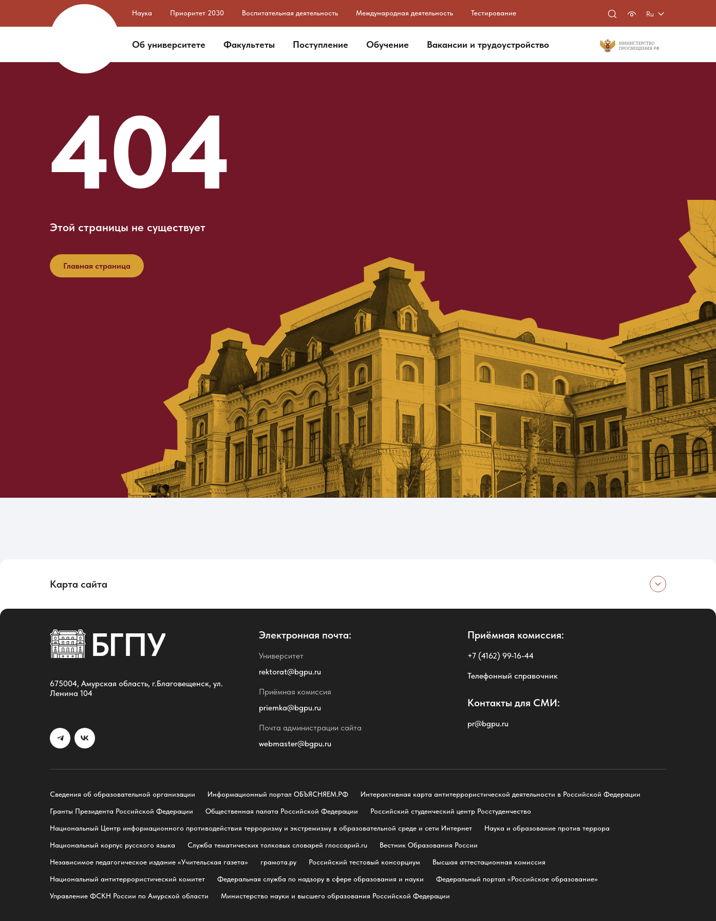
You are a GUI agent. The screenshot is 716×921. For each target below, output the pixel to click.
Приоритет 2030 (197, 13)
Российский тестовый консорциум (364, 862)
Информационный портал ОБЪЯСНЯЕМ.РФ (278, 794)
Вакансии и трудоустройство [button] (488, 44)
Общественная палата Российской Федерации (281, 811)
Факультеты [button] (249, 44)
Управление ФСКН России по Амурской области (129, 896)
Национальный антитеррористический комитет (127, 879)
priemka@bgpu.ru (290, 707)
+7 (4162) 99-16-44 (500, 656)
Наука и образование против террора (547, 828)
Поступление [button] (320, 44)
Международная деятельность (404, 13)
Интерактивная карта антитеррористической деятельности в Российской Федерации (500, 794)
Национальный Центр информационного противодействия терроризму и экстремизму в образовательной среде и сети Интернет (261, 828)
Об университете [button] (168, 44)
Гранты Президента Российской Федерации (121, 811)
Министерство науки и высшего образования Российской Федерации (335, 896)
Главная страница (96, 266)
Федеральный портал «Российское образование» (517, 879)
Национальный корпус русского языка (112, 845)
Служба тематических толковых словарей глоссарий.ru (277, 845)
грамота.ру (278, 862)
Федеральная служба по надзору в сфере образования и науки (320, 879)
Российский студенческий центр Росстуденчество (450, 811)
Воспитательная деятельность (290, 13)
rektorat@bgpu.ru (290, 671)
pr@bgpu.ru (487, 723)
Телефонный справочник (512, 676)
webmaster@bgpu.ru (295, 743)
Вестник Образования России (429, 845)
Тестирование (493, 13)
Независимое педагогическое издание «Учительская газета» (149, 862)
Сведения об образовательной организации (122, 794)
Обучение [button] (387, 44)
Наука (142, 13)
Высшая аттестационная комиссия (488, 862)
